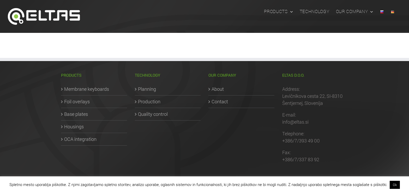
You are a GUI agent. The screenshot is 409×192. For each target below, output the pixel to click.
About (218, 89)
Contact (220, 101)
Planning (147, 89)
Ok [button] (395, 184)
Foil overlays (77, 101)
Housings (74, 126)
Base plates (76, 114)
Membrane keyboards (86, 89)
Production (149, 101)
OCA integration (80, 139)
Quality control (153, 114)
